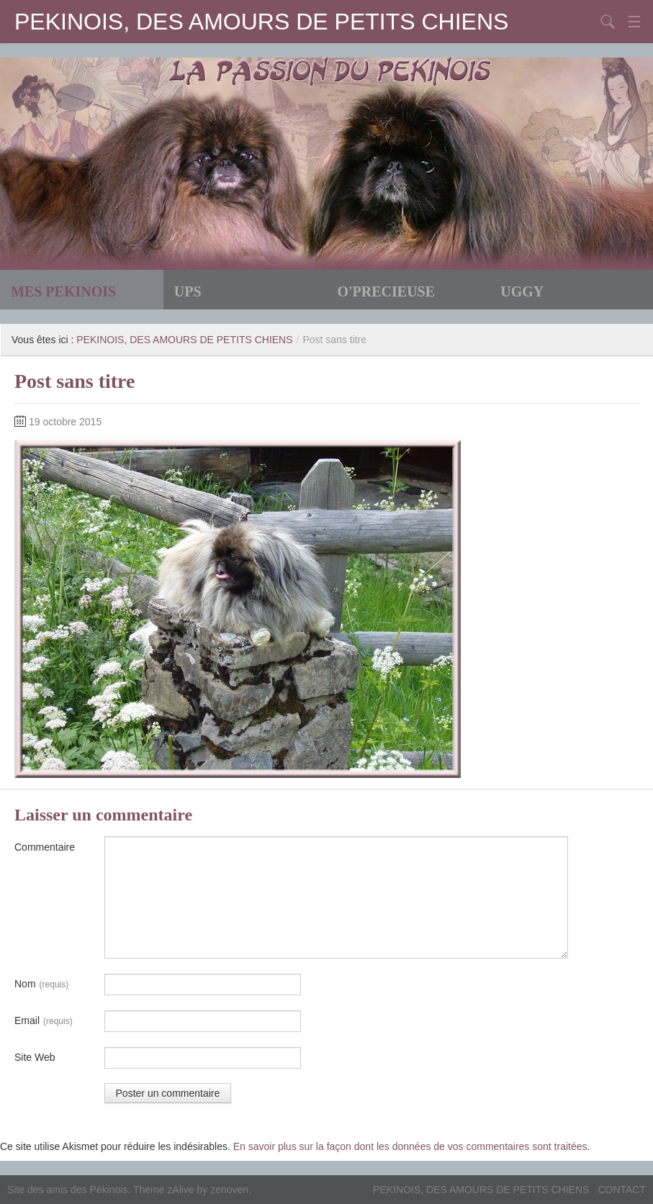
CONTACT (622, 1189)
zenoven (229, 1189)
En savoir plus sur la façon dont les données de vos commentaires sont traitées (410, 1146)
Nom (41, 984)
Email (43, 1021)
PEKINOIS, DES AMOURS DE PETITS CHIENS (261, 22)
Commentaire (44, 847)
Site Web (34, 1057)
